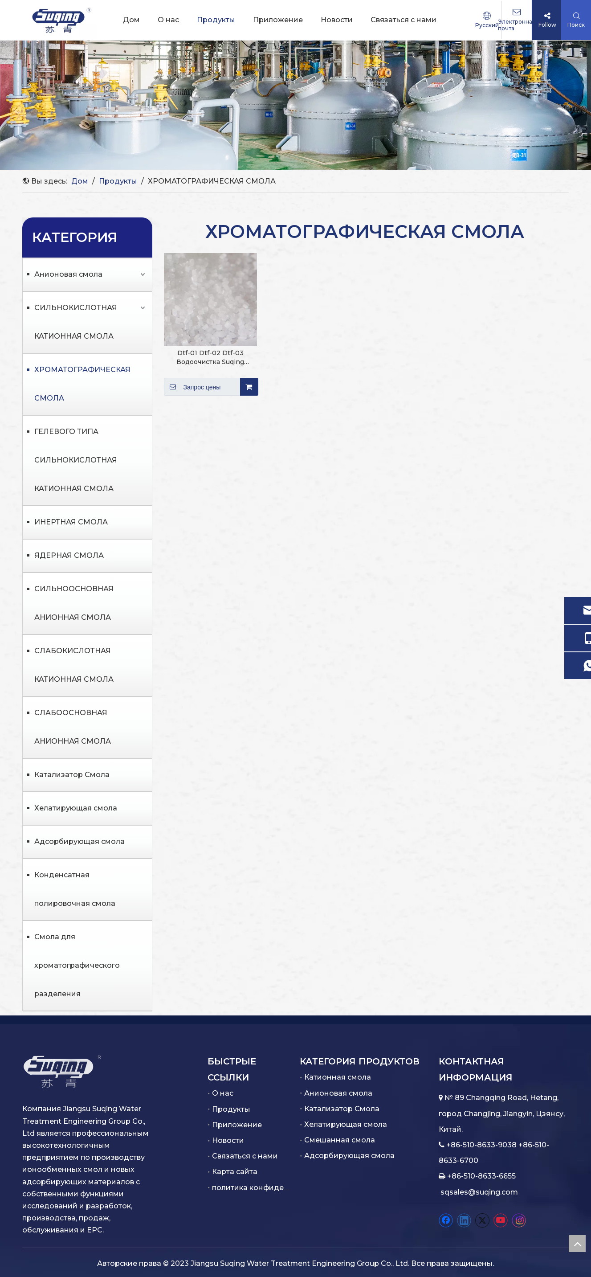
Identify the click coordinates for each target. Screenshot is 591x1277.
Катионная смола (337, 1077)
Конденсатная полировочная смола (74, 889)
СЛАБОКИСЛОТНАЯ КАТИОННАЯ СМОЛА (74, 665)
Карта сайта (234, 1171)
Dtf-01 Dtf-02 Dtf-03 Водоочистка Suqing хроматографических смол (210, 357)
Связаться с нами (245, 1156)
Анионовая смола (68, 274)
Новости (228, 1140)
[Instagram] (519, 1220)
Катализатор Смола (72, 774)
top (577, 1243)
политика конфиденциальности (273, 1187)
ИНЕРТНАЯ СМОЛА (71, 522)
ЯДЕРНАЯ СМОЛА (69, 555)
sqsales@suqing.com (479, 1192)
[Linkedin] (464, 1220)
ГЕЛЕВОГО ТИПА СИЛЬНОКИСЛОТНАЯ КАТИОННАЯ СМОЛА (75, 460)
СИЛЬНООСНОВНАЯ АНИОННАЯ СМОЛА (74, 603)
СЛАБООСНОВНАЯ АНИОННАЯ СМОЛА (72, 726)
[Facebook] (446, 1220)
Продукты (231, 1109)
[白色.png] (62, 1071)
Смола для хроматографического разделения (77, 965)
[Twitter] (482, 1220)
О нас (222, 1093)
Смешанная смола (339, 1140)
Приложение (237, 1125)
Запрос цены (192, 387)
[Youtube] (500, 1220)
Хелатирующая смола (75, 808)
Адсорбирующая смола (79, 841)
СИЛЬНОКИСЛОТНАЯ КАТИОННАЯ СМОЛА (75, 321)
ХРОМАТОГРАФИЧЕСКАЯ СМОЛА (82, 383)
